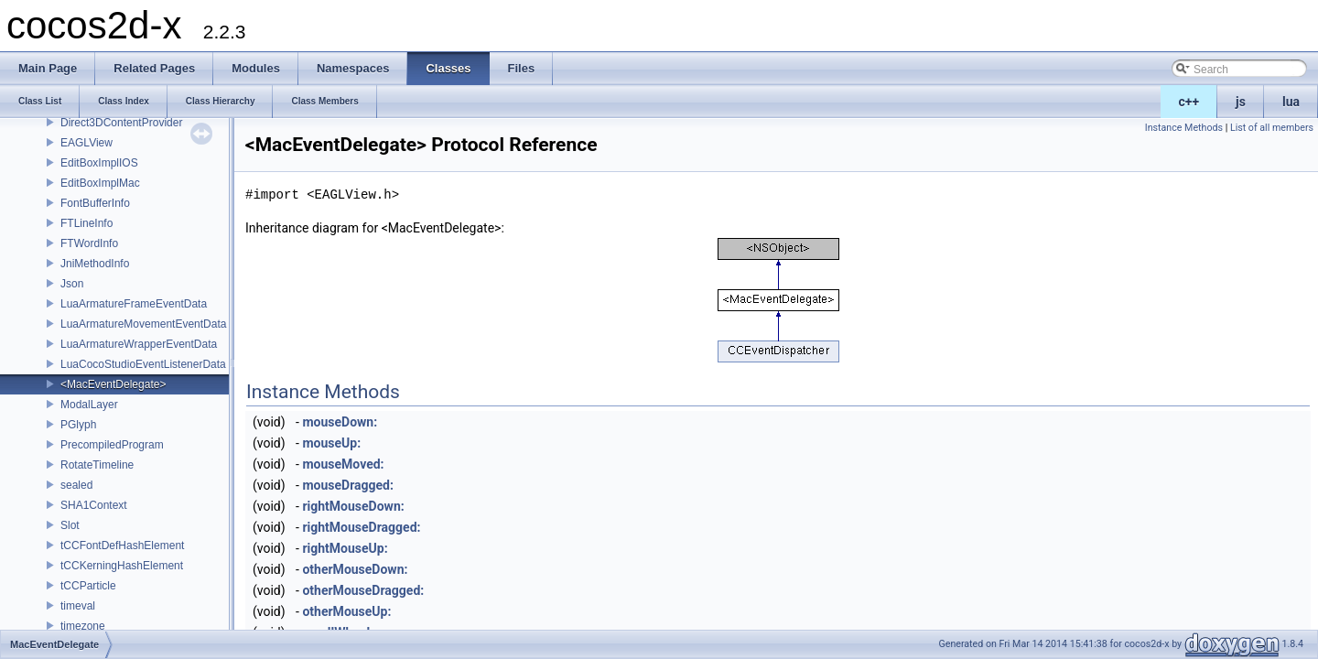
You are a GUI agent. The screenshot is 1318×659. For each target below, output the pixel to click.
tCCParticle (88, 585)
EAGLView (86, 142)
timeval (77, 606)
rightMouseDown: (353, 506)
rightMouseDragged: (361, 527)
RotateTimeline (97, 465)
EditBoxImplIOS (99, 163)
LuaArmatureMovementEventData (143, 324)
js (1241, 101)
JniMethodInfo (94, 263)
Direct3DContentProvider (121, 122)
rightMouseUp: (344, 548)
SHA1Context (93, 505)
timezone (82, 626)
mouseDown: (339, 422)
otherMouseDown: (354, 569)
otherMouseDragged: (363, 590)
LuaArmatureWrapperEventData (138, 344)
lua (1291, 101)
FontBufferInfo (95, 203)
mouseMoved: (343, 464)
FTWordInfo (89, 243)
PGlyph (78, 424)
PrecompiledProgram (112, 444)
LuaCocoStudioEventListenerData (143, 364)
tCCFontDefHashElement (122, 545)
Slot (70, 525)
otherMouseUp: (346, 611)
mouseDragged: (348, 485)
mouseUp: (331, 443)
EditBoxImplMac (100, 183)
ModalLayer (89, 404)
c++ (1189, 101)
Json (71, 283)
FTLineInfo (86, 223)
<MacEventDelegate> (113, 384)
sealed (76, 485)
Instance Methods (1184, 128)
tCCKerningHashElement (121, 565)
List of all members (1271, 128)
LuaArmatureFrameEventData (133, 303)
